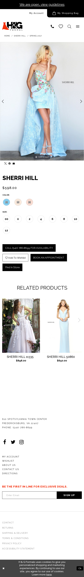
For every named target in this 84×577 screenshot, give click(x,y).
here (49, 574)
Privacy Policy (12, 543)
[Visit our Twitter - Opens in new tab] (13, 442)
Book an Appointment (48, 257)
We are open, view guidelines (42, 4)
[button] (65, 13)
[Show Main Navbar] (77, 26)
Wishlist (8, 461)
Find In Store (12, 267)
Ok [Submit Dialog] (80, 568)
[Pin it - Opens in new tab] (9, 163)
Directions (10, 473)
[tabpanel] (42, 101)
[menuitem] (23, 13)
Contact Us (10, 469)
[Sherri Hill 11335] (21, 326)
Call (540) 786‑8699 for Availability (29, 248)
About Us (9, 465)
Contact (8, 522)
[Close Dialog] (3, 568)
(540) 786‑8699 (22, 427)
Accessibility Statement (18, 548)
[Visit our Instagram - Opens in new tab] (21, 442)
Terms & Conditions (15, 538)
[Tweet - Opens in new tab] (4, 163)
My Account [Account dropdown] (36, 13)
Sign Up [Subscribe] (69, 495)
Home (7, 36)
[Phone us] (52, 26)
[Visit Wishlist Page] (61, 26)
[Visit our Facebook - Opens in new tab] (4, 442)
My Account (10, 456)
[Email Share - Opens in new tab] (13, 163)
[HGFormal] (12, 24)
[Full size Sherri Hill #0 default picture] (42, 101)
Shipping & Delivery (15, 533)
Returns (7, 528)
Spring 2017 (36, 36)
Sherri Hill (20, 36)
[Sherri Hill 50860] (62, 326)
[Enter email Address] (29, 495)
